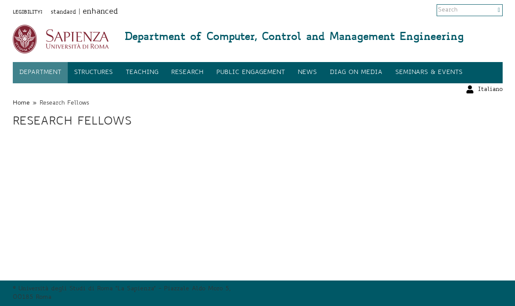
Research (187, 73)
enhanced (100, 12)
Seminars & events (429, 73)
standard (63, 12)
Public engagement (250, 73)
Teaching (142, 73)
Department (40, 73)
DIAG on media (356, 73)
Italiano (490, 11)
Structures (93, 73)
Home (21, 103)
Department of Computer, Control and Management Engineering (293, 38)
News (307, 73)
